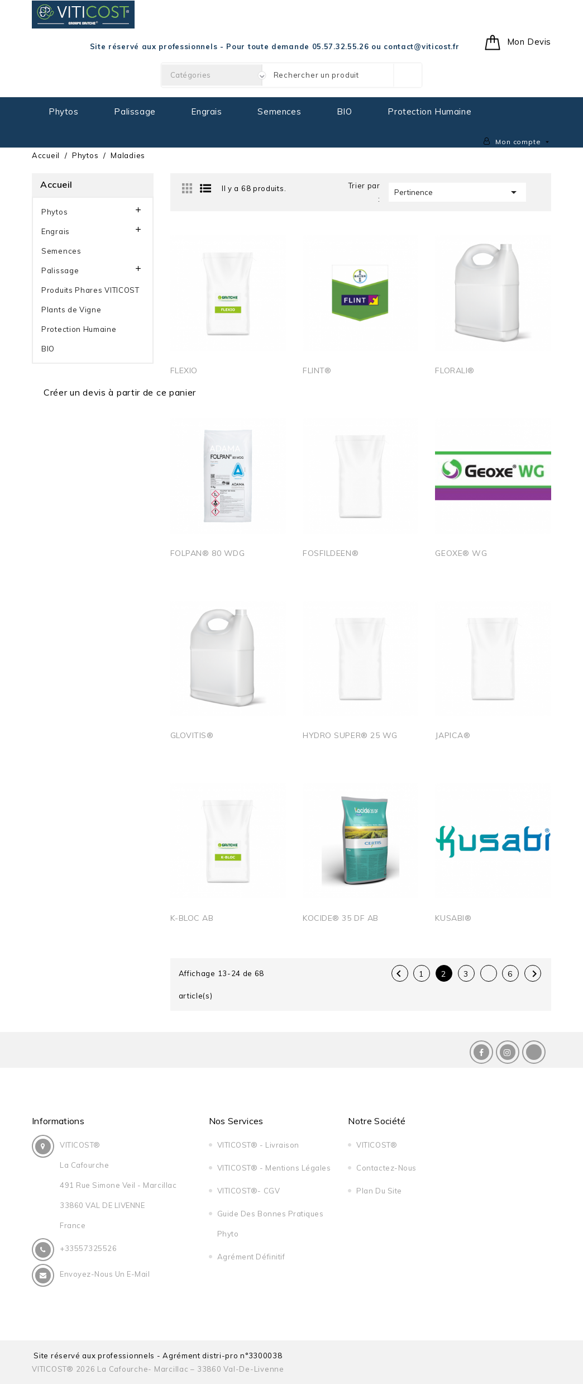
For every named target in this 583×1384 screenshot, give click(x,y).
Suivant (534, 974)
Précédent (398, 974)
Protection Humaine (429, 111)
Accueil (56, 184)
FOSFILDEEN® (331, 553)
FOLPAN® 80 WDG (207, 553)
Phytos (64, 111)
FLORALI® (454, 370)
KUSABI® (453, 918)
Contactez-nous (386, 1167)
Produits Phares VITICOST (90, 290)
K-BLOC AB (192, 918)
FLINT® (317, 370)
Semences (279, 111)
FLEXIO (184, 370)
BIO (344, 111)
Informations (58, 1120)
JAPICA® (452, 735)
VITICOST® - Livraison (258, 1144)
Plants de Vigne (71, 309)
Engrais (206, 111)
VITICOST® (376, 1144)
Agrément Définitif (251, 1256)
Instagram (507, 1052)
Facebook (481, 1052)
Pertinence (457, 192)
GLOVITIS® (192, 735)
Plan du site (379, 1190)
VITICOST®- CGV (248, 1190)
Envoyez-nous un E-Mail (105, 1273)
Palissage (134, 111)
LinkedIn (534, 1052)
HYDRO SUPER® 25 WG (350, 735)
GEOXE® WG (461, 553)
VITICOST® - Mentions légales (274, 1167)
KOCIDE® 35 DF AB (341, 918)
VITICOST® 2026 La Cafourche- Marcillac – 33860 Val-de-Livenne (158, 1368)
